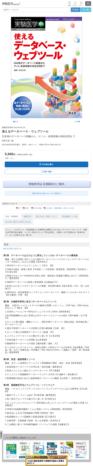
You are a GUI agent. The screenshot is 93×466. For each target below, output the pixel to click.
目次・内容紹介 (12, 216)
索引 (27, 208)
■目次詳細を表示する (12, 249)
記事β (85, 10)
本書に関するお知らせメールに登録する (46, 193)
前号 (15, 122)
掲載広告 (27, 216)
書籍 (76, 10)
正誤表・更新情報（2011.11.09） (60, 208)
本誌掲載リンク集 (69, 216)
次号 (77, 122)
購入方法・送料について (46, 216)
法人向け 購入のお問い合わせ (18, 222)
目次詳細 (38, 208)
